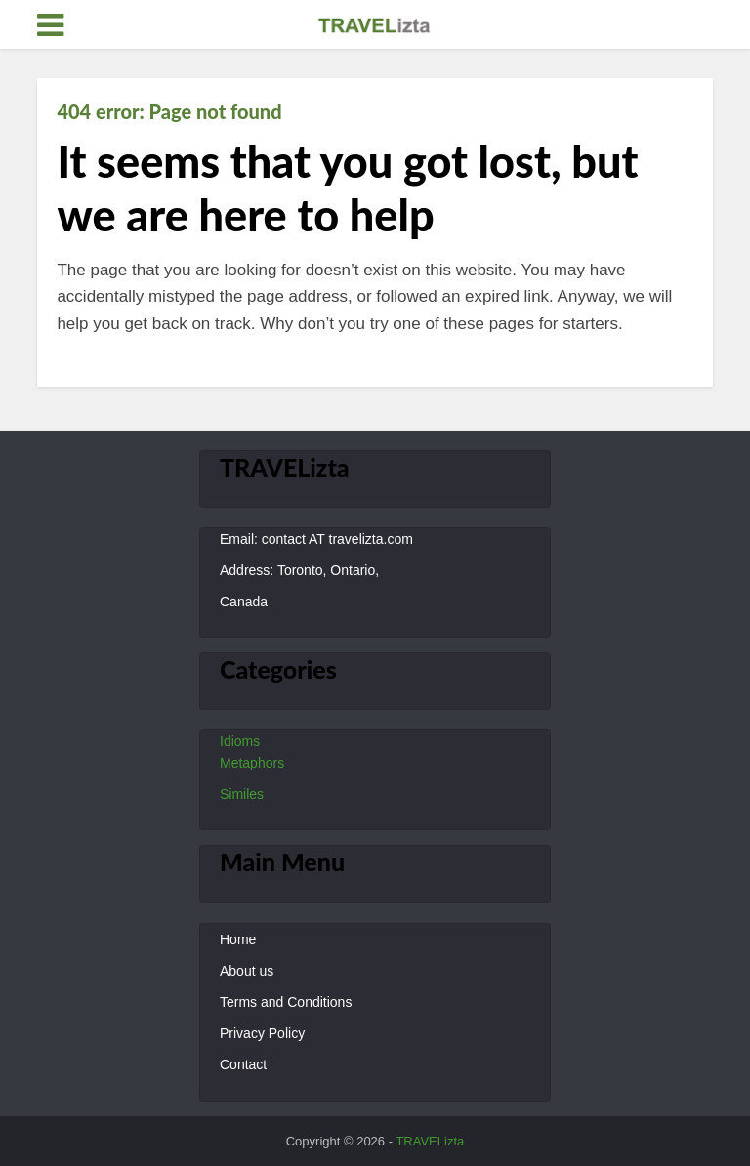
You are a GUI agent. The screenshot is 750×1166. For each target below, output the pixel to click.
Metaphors (252, 762)
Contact (243, 1064)
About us (246, 971)
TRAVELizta (430, 1141)
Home (238, 939)
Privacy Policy (262, 1033)
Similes (242, 794)
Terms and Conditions (286, 1002)
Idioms (240, 741)
